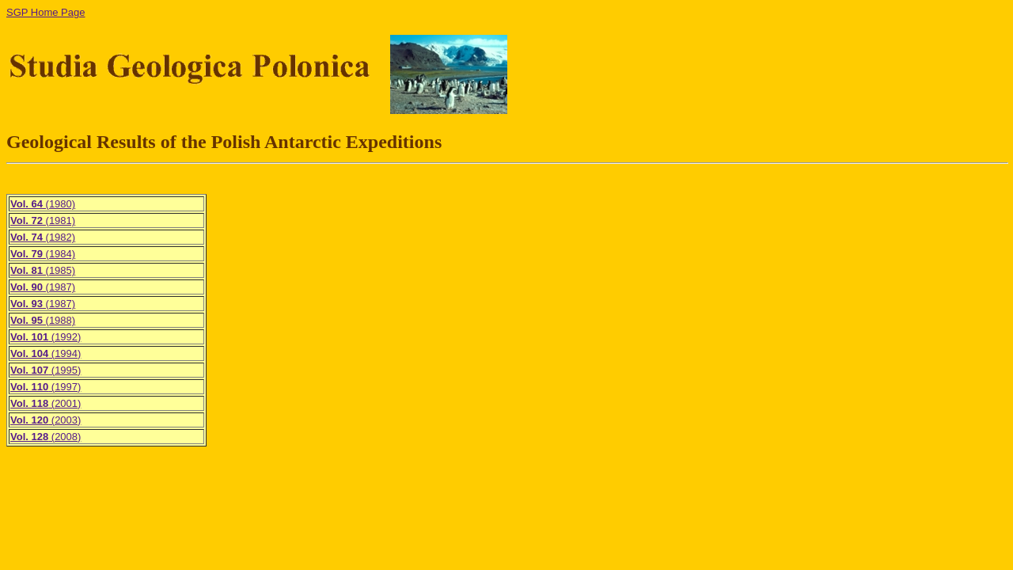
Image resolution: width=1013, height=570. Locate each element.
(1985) (42, 270)
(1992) (45, 337)
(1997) (45, 387)
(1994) (45, 353)
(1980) (42, 204)
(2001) (45, 403)
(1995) (45, 370)
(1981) (42, 220)
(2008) (45, 437)
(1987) (42, 287)
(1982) (42, 237)
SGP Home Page (45, 12)
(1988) (42, 320)
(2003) (45, 420)
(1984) (42, 254)
